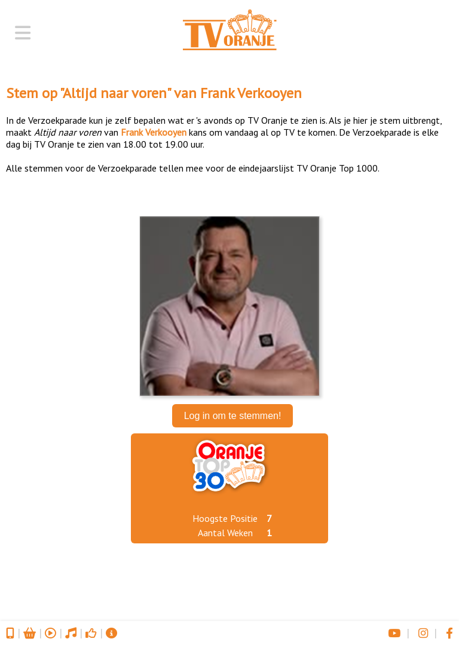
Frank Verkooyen (251, 93)
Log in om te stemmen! (232, 416)
